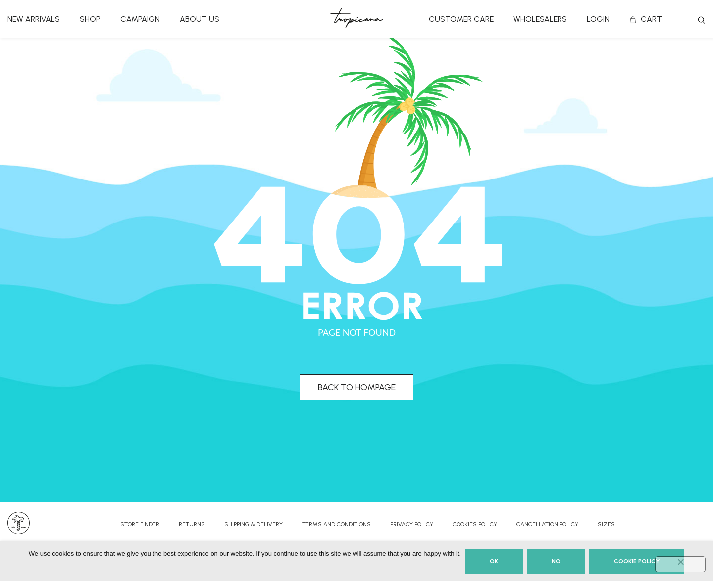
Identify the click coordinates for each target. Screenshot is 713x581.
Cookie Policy (637, 561)
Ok (494, 561)
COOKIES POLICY (475, 524)
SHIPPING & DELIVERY (253, 524)
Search (702, 20)
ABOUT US (199, 19)
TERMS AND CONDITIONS (336, 524)
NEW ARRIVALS (33, 19)
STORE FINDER (139, 524)
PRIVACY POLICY (411, 524)
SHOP (90, 19)
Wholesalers (540, 19)
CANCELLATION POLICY (547, 524)
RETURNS (192, 524)
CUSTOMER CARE (461, 19)
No (556, 561)
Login (598, 19)
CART (651, 19)
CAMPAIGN (140, 19)
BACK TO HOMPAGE (357, 387)
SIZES (606, 524)
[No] (680, 564)
